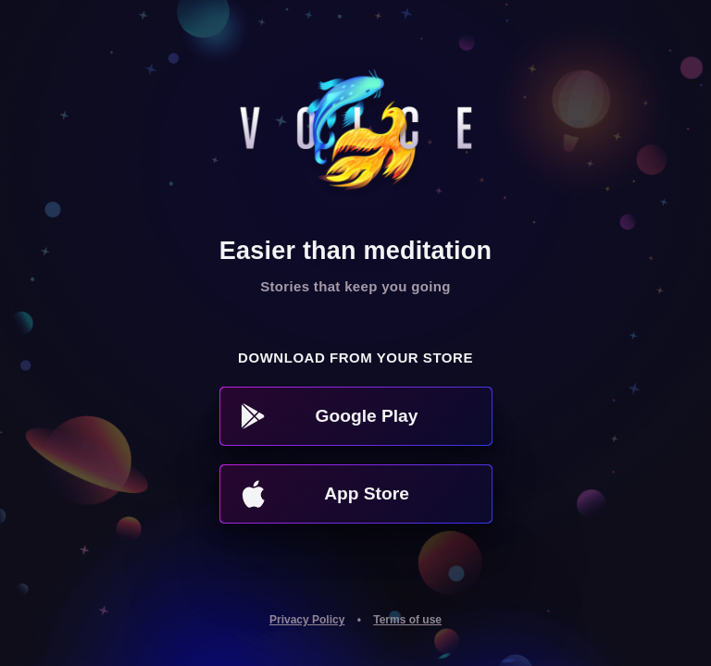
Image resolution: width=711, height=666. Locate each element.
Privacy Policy (306, 619)
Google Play (330, 416)
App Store (325, 494)
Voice (356, 136)
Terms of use (407, 619)
